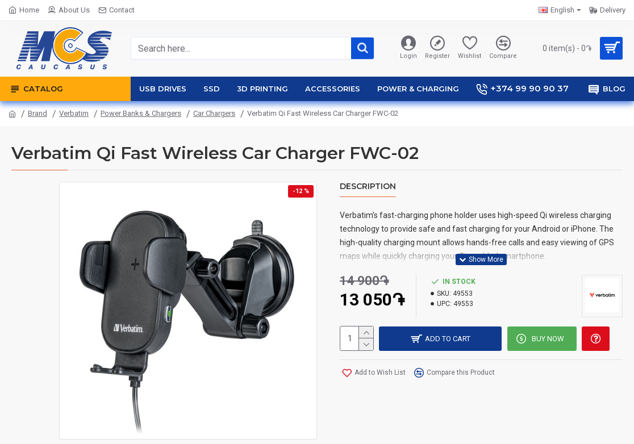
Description (368, 186)
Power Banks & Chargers (141, 113)
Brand (37, 113)
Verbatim (74, 113)
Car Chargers (214, 113)
